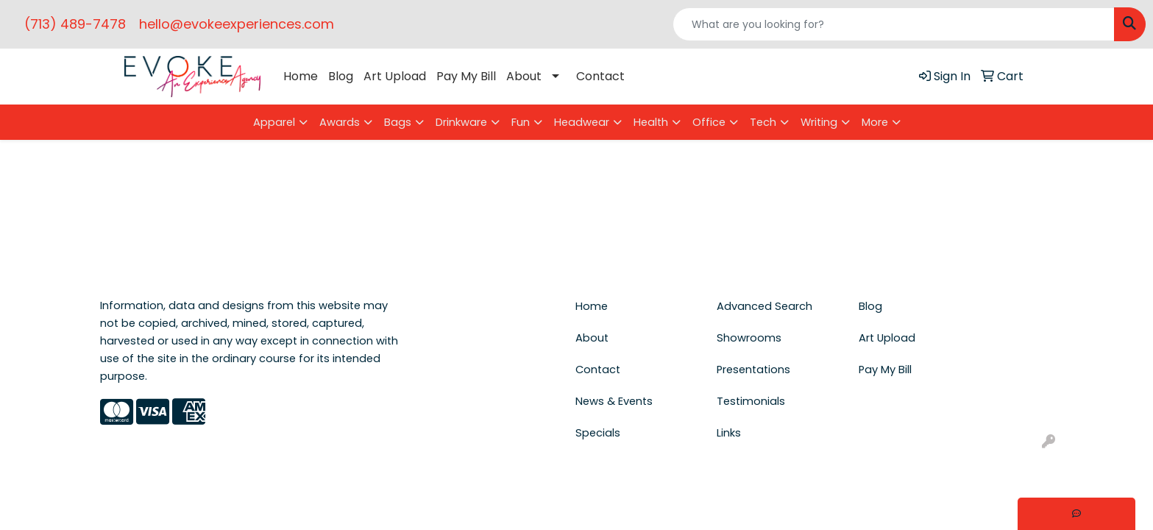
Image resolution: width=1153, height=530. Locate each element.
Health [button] (651, 122)
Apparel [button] (274, 122)
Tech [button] (763, 122)
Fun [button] (520, 122)
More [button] (875, 122)
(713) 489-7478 (75, 24)
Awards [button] (339, 122)
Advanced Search (764, 306)
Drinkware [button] (461, 122)
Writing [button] (819, 122)
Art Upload (394, 76)
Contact (600, 76)
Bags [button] (397, 122)
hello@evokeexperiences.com (236, 24)
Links (729, 432)
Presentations (753, 369)
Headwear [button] (581, 122)
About (524, 76)
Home (300, 76)
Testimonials (751, 401)
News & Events (614, 401)
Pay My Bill (466, 76)
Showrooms (749, 338)
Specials (597, 432)
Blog (340, 76)
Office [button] (708, 122)
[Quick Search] (894, 24)
